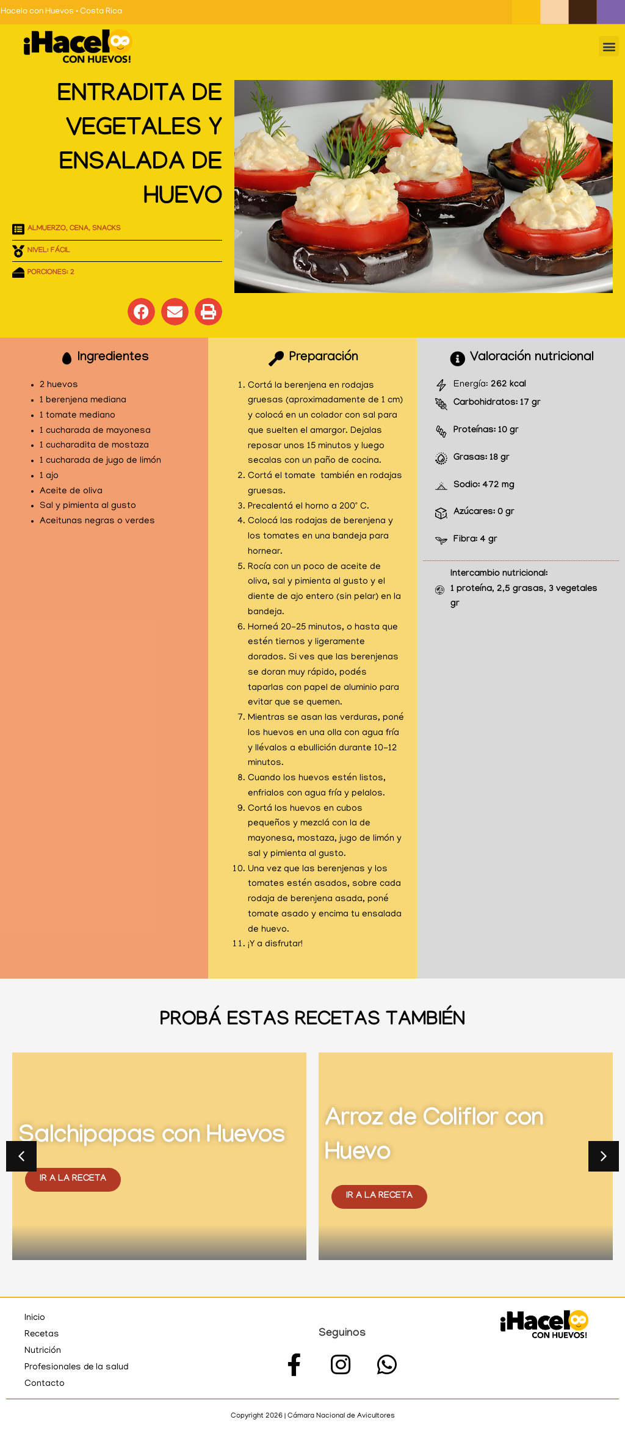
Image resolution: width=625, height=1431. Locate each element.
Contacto (44, 1384)
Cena (79, 229)
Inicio (34, 1318)
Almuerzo (46, 229)
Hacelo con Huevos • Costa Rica (61, 11)
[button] (609, 46)
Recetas (42, 1334)
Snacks (106, 229)
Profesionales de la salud (77, 1367)
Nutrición (42, 1351)
